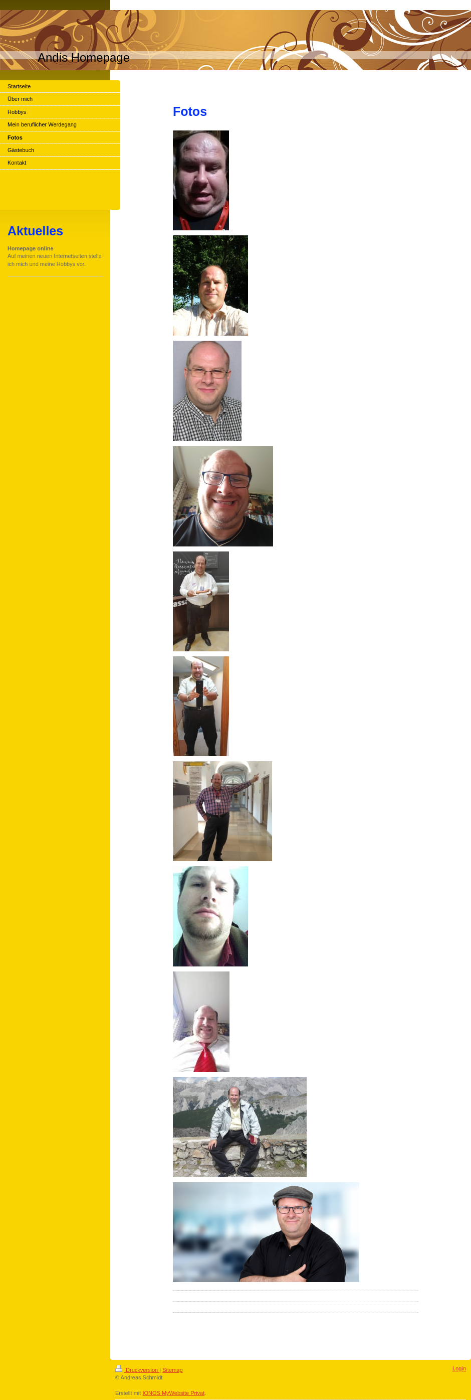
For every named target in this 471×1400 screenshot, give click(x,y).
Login (459, 1368)
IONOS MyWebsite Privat (173, 1393)
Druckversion (137, 1370)
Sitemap (172, 1370)
